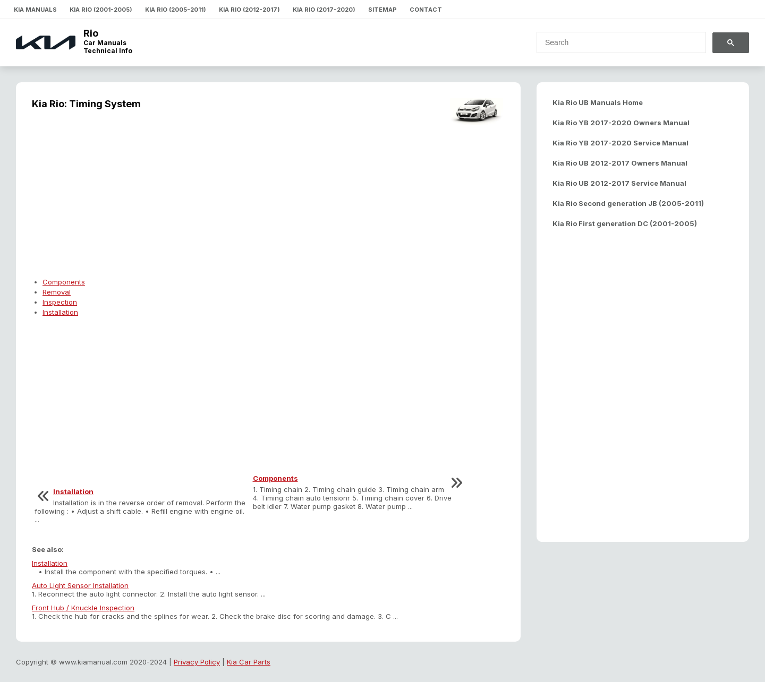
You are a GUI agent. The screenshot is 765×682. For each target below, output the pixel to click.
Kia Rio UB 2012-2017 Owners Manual (619, 163)
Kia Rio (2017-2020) (324, 9)
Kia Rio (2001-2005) (101, 9)
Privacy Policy (197, 662)
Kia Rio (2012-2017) (249, 9)
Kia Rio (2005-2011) (175, 9)
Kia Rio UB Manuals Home (597, 102)
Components (63, 282)
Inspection (59, 302)
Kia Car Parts (248, 662)
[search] (615, 42)
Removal (56, 292)
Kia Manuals (35, 9)
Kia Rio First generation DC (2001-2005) (624, 223)
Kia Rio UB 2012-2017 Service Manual (619, 183)
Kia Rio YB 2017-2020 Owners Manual (621, 122)
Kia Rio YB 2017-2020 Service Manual (620, 143)
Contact (426, 9)
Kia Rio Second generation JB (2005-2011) (628, 203)
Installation (60, 312)
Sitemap (382, 9)
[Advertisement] (268, 199)
